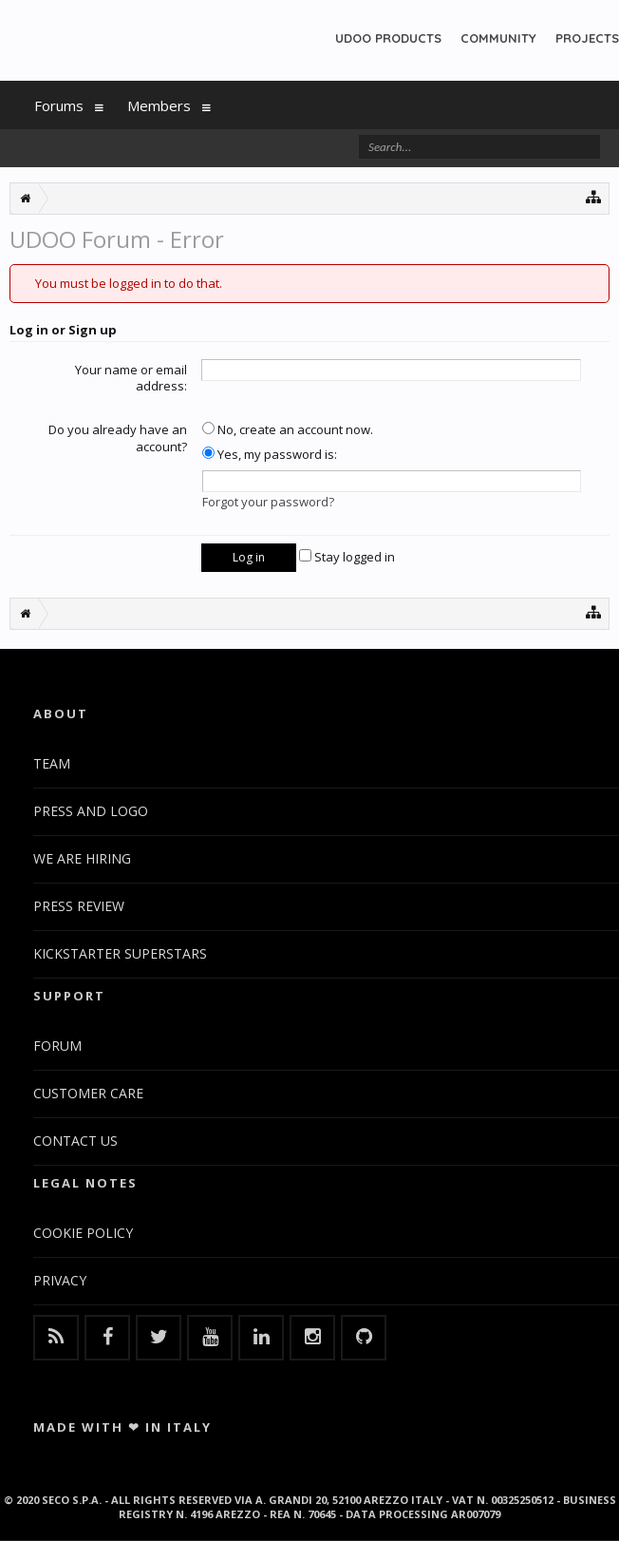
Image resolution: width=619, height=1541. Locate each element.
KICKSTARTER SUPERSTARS (120, 953)
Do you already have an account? (117, 438)
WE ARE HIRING (82, 858)
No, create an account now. (287, 429)
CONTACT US (75, 1141)
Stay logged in (347, 556)
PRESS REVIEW (78, 906)
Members (159, 105)
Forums (59, 105)
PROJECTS (587, 38)
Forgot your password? (268, 501)
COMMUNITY (498, 38)
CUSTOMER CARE (88, 1093)
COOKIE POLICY (83, 1233)
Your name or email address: (131, 378)
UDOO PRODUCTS (388, 38)
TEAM (51, 763)
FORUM (57, 1046)
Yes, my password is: (269, 454)
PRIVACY (59, 1280)
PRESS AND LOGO (90, 811)
